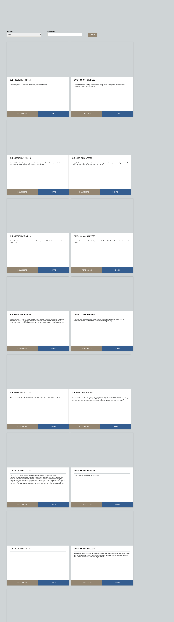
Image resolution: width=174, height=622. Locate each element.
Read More (20, 108)
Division (10, 32)
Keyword (51, 32)
